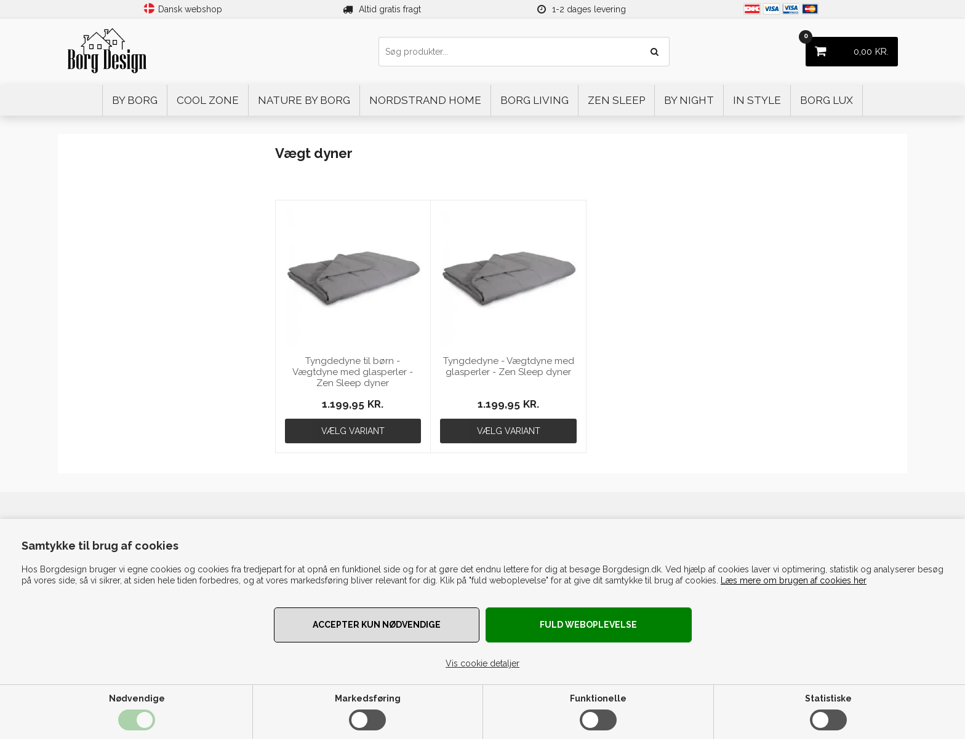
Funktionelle (598, 698)
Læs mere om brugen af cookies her (794, 580)
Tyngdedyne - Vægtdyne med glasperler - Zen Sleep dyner (508, 366)
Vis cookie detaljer (482, 663)
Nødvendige (137, 698)
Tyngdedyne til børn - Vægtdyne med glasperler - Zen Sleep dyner (352, 372)
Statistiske (828, 698)
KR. (847, 47)
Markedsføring (368, 698)
